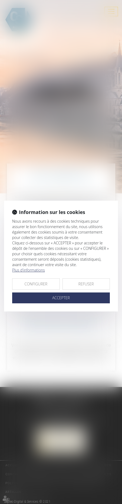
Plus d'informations (28, 270)
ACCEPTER (61, 297)
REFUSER (86, 283)
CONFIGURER (35, 283)
